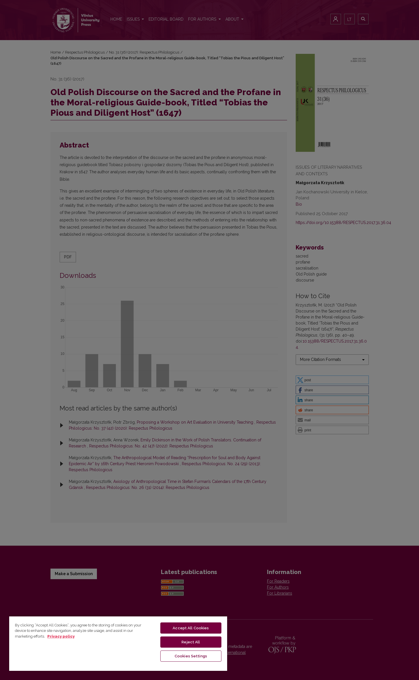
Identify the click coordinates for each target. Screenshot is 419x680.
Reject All (191, 642)
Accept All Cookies (191, 628)
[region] (118, 643)
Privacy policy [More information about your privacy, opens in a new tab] (61, 636)
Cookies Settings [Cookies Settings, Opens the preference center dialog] (191, 656)
